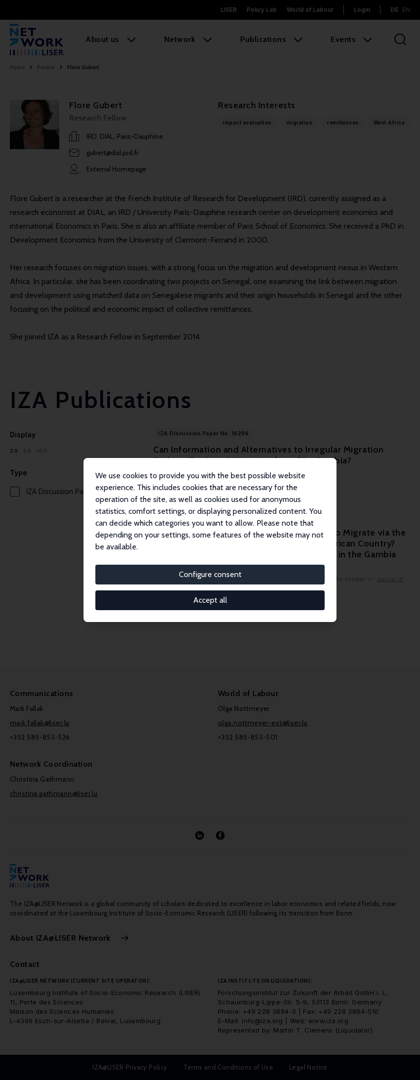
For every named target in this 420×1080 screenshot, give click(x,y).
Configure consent (210, 574)
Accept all (210, 600)
